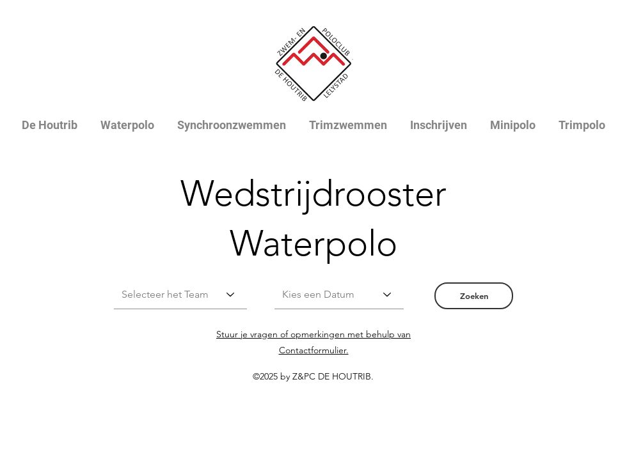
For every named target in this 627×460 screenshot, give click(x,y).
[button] (473, 295)
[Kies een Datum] (339, 294)
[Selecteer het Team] (180, 294)
